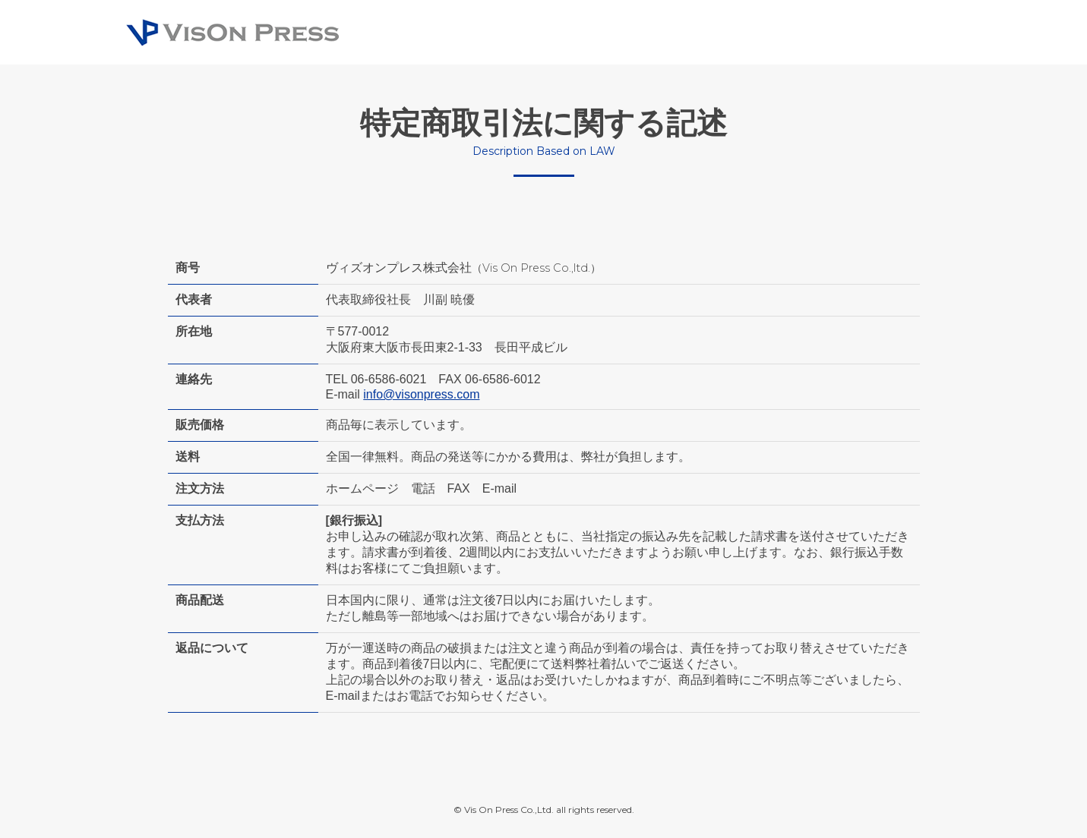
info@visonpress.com (421, 394)
